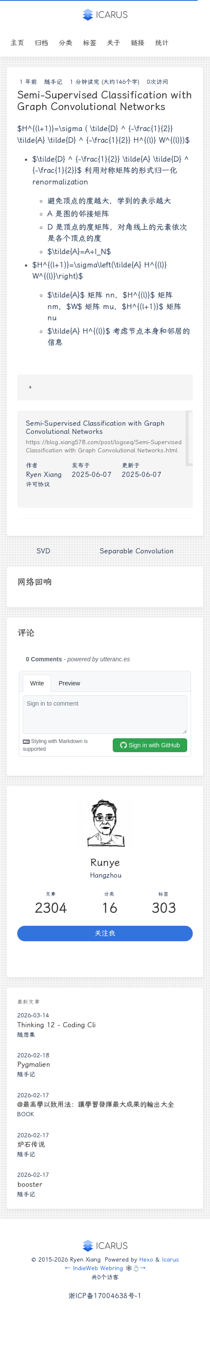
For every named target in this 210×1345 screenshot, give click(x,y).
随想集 (26, 1034)
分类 (65, 43)
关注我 (105, 933)
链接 (138, 43)
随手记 (53, 81)
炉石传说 (31, 1144)
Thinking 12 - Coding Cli (56, 1025)
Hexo (146, 1259)
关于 (113, 43)
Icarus (170, 1259)
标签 (89, 43)
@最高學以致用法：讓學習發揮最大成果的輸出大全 (95, 1104)
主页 (17, 43)
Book (25, 1114)
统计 (162, 43)
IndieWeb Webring (98, 1268)
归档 (41, 43)
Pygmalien (33, 1064)
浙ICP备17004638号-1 (105, 1296)
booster (29, 1184)
